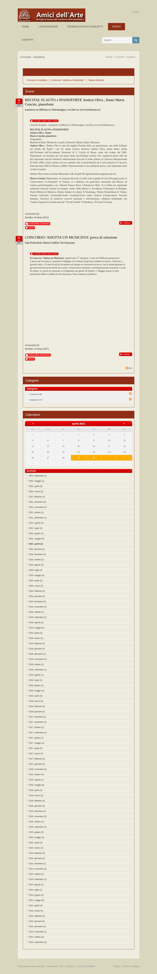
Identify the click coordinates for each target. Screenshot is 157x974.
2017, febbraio (37, 759)
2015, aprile (36, 842)
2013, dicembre (37, 926)
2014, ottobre (36, 874)
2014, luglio (35, 890)
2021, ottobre (36, 512)
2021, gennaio (37, 549)
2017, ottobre (36, 727)
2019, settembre (38, 617)
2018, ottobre (36, 664)
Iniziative (45, 355)
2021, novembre (38, 507)
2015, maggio (36, 837)
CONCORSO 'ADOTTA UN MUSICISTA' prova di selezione (71, 237)
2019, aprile (36, 633)
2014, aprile (36, 905)
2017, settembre (38, 732)
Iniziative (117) (36, 400)
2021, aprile (36, 544)
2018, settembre (38, 669)
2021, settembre (38, 518)
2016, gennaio (37, 806)
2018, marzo (36, 701)
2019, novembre (38, 607)
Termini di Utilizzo (130, 966)
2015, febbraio (37, 853)
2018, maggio (36, 690)
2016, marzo (36, 795)
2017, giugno (36, 738)
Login (135, 11)
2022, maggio (36, 481)
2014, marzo (36, 911)
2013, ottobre (36, 937)
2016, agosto (36, 780)
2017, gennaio (37, 764)
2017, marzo (36, 753)
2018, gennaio (37, 711)
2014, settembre (38, 879)
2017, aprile (36, 748)
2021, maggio (36, 538)
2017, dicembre (37, 717)
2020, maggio (36, 575)
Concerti (44, 223)
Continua (126, 223)
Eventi (108, 57)
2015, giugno (36, 832)
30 (94, 458)
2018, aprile (36, 696)
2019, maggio (36, 628)
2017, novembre (38, 722)
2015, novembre (38, 816)
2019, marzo (36, 638)
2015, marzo (36, 848)
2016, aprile (36, 790)
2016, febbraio (37, 801)
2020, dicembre (37, 554)
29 (78, 458)
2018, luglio (35, 680)
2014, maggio (36, 900)
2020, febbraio (37, 591)
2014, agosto (36, 884)
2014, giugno (36, 895)
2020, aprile (36, 580)
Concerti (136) (36, 394)
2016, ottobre (36, 774)
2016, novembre (38, 769)
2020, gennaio (37, 596)
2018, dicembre (37, 654)
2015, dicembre (37, 811)
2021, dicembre (37, 502)
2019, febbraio (37, 643)
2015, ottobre (36, 821)
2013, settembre (38, 942)
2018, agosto (36, 675)
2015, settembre (38, 827)
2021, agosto (36, 523)
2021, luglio (35, 528)
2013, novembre (38, 932)
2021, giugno (36, 533)
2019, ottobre (36, 612)
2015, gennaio (37, 858)
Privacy (117, 966)
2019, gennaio (37, 649)
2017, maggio (36, 743)
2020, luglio (35, 570)
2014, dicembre (37, 863)
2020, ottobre (36, 559)
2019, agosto (36, 622)
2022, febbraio (37, 497)
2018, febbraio (37, 706)
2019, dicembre (37, 601)
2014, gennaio (37, 921)
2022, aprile (36, 486)
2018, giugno (36, 685)
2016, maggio (36, 785)
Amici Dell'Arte (49, 121)
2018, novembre (38, 659)
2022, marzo (36, 491)
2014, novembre (38, 869)
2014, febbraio (37, 916)
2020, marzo (36, 586)
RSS (129, 368)
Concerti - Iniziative (125, 57)
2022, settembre (38, 476)
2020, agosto (36, 565)
